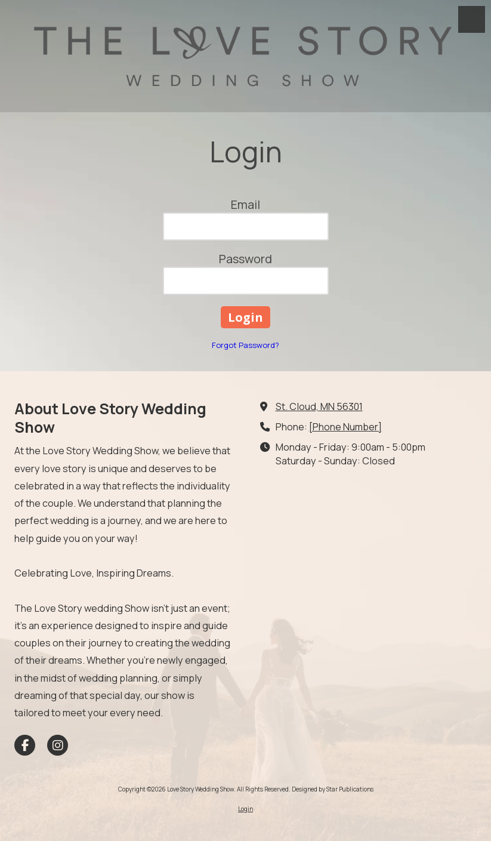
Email (245, 204)
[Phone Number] (345, 426)
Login (245, 809)
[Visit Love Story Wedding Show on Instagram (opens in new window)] (57, 745)
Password (245, 259)
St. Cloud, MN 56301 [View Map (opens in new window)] (319, 406)
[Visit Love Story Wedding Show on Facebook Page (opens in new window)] (24, 745)
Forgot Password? (245, 345)
